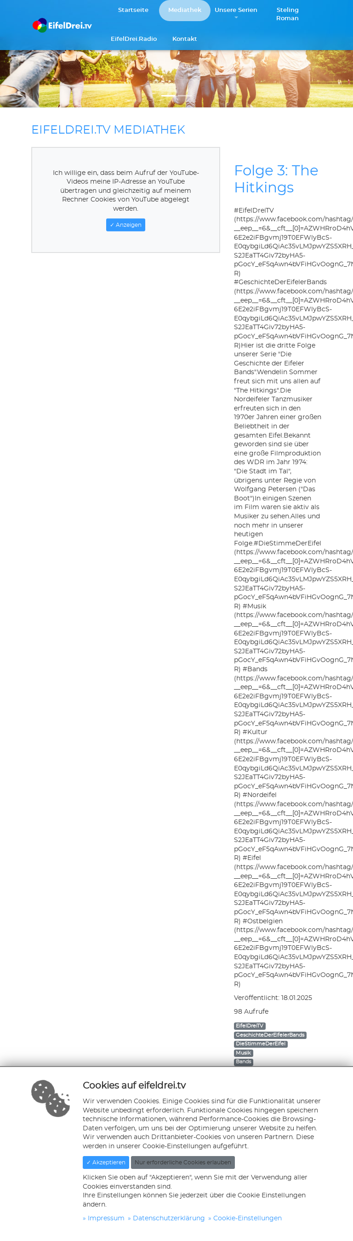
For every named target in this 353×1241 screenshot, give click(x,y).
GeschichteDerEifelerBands (270, 1035)
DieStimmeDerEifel (260, 1044)
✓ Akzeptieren (105, 1162)
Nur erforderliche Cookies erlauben (183, 1162)
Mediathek (184, 10)
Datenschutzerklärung (169, 1218)
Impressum (106, 1218)
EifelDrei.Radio (134, 39)
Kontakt (184, 39)
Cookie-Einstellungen (247, 1218)
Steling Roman (287, 14)
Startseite (133, 10)
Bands (243, 1062)
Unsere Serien (236, 10)
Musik (243, 1053)
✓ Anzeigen (126, 224)
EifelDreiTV (249, 1026)
